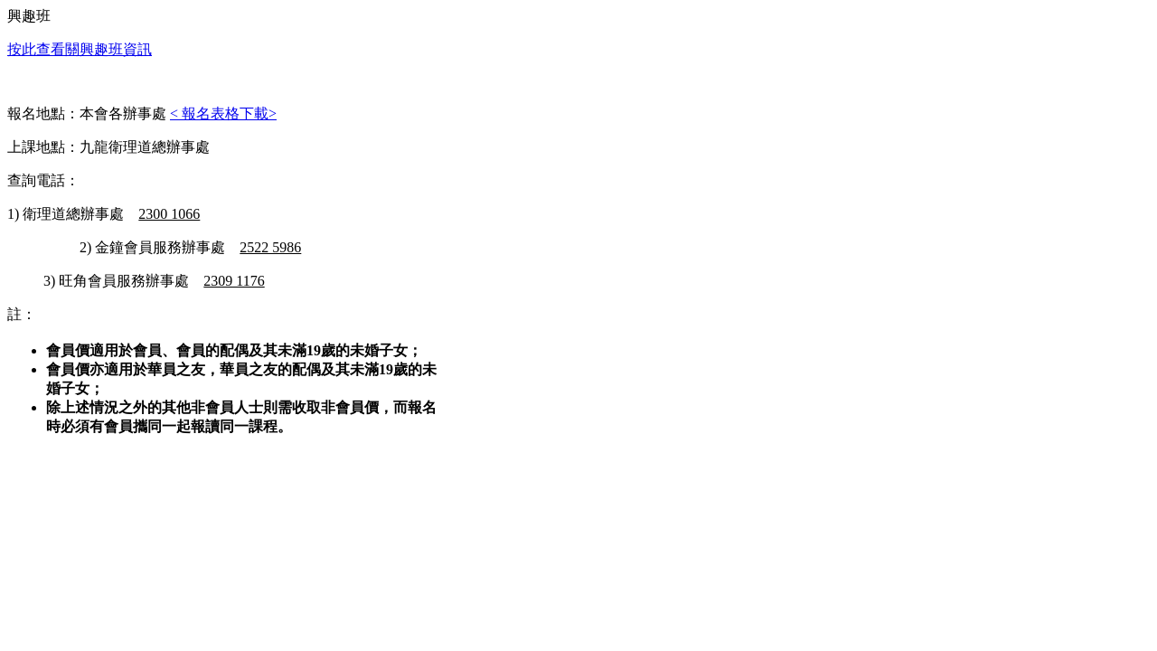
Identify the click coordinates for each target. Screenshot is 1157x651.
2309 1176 (233, 280)
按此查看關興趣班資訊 (79, 49)
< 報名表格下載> (223, 113)
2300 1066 (169, 214)
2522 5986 (270, 247)
